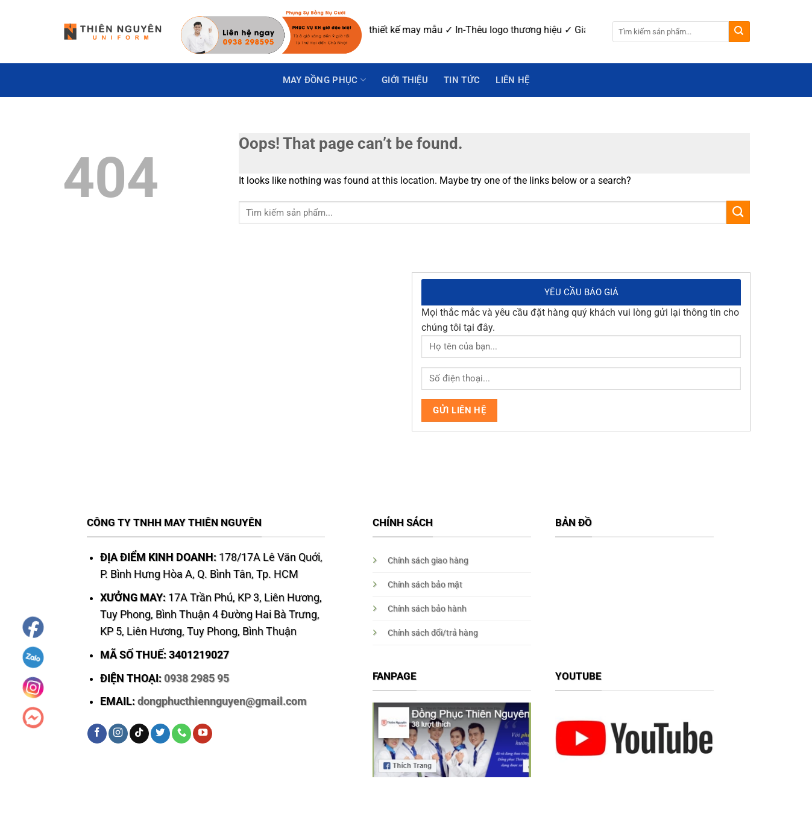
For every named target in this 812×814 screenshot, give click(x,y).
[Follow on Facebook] (97, 734)
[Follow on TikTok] (139, 734)
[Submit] (739, 31)
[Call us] (181, 734)
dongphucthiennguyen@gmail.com (222, 701)
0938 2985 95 (196, 678)
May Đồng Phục (324, 80)
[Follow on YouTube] (202, 734)
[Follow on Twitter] (160, 734)
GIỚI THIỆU (405, 80)
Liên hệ (512, 80)
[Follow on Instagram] (118, 734)
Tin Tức (462, 80)
